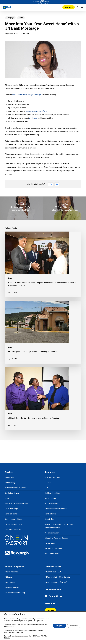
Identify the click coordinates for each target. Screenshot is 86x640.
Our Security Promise (52, 554)
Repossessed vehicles (13, 519)
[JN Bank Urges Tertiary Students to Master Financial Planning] (43, 398)
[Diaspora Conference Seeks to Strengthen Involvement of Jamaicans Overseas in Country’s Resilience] (43, 264)
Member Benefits (11, 514)
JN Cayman (9, 577)
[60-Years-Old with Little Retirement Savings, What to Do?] (64, 208)
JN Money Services (12, 587)
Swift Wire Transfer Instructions (16, 503)
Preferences (74, 626)
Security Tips (49, 519)
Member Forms (50, 514)
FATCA (47, 488)
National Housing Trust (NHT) (36, 111)
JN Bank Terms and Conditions (56, 509)
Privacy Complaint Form (53, 548)
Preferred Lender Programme (16, 488)
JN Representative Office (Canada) (57, 577)
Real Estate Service (12, 493)
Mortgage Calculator (52, 503)
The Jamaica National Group (15, 593)
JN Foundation (10, 582)
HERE (34, 636)
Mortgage (10, 18)
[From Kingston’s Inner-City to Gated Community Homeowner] (43, 332)
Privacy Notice (50, 543)
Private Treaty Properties (14, 524)
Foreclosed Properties (13, 529)
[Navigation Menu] (82, 7)
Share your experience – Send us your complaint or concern (59, 526)
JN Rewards (9, 477)
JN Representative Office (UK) (56, 582)
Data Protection (50, 498)
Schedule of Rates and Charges (56, 538)
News (21, 18)
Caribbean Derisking (52, 493)
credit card (33, 118)
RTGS (7, 498)
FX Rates (48, 483)
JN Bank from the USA (53, 572)
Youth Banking (10, 483)
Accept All (59, 626)
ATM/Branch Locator (52, 477)
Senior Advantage (11, 509)
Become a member (52, 533)
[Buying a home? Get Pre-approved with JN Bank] (21, 208)
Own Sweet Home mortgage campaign (26, 95)
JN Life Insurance (11, 572)
